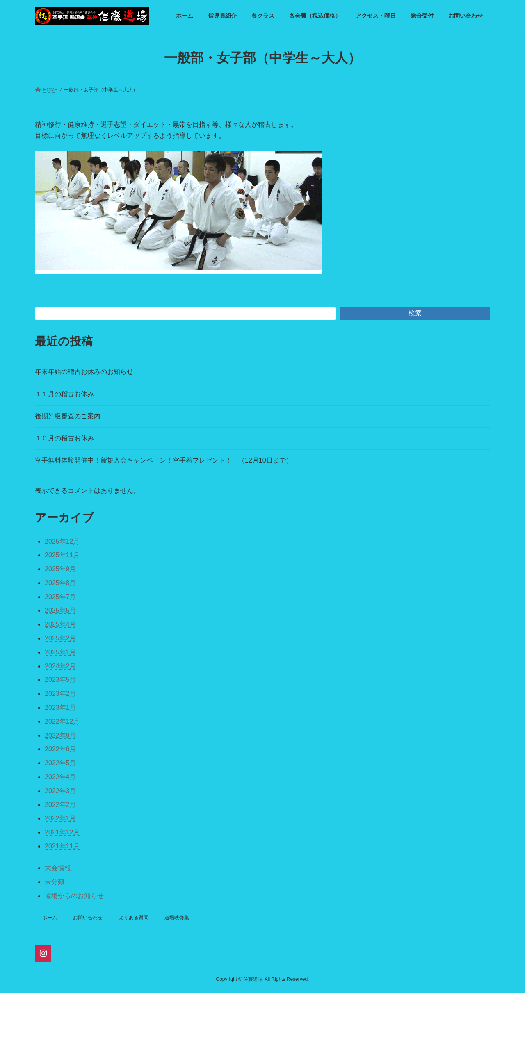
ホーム (49, 918)
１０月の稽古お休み (64, 438)
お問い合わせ (88, 918)
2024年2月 (60, 666)
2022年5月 (60, 762)
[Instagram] (43, 953)
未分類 (54, 881)
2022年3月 (60, 790)
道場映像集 (176, 918)
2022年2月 (60, 804)
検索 (415, 313)
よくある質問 (133, 918)
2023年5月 (60, 679)
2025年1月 (60, 652)
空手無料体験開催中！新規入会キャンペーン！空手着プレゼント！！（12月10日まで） (163, 460)
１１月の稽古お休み (64, 393)
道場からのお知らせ (74, 895)
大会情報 (58, 867)
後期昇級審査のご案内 (67, 415)
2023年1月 (60, 707)
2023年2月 (60, 693)
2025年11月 (62, 555)
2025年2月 (60, 638)
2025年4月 (60, 624)
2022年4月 (60, 776)
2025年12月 (62, 541)
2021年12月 (62, 832)
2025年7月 (60, 596)
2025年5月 (60, 610)
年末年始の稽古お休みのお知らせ (84, 371)
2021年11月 (62, 846)
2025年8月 (60, 582)
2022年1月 (60, 818)
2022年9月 (60, 735)
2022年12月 (62, 721)
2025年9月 (60, 568)
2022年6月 (60, 748)
